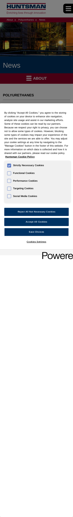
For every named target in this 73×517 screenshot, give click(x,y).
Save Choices (36, 232)
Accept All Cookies (36, 222)
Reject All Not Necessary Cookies (36, 212)
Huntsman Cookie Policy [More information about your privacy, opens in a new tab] (20, 156)
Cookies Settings (36, 242)
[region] (36, 310)
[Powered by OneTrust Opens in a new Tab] (56, 252)
